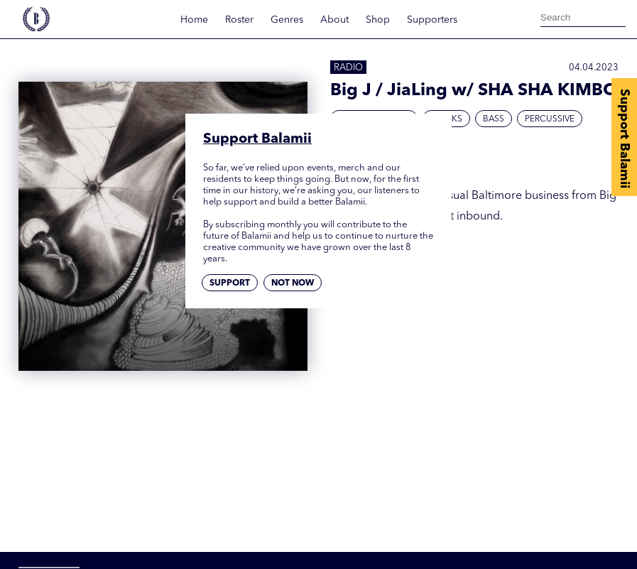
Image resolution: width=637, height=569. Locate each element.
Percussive (550, 119)
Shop (378, 20)
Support (229, 283)
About (334, 20)
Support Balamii (624, 138)
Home (194, 20)
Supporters (432, 20)
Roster (239, 20)
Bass (493, 119)
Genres (287, 20)
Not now (292, 283)
